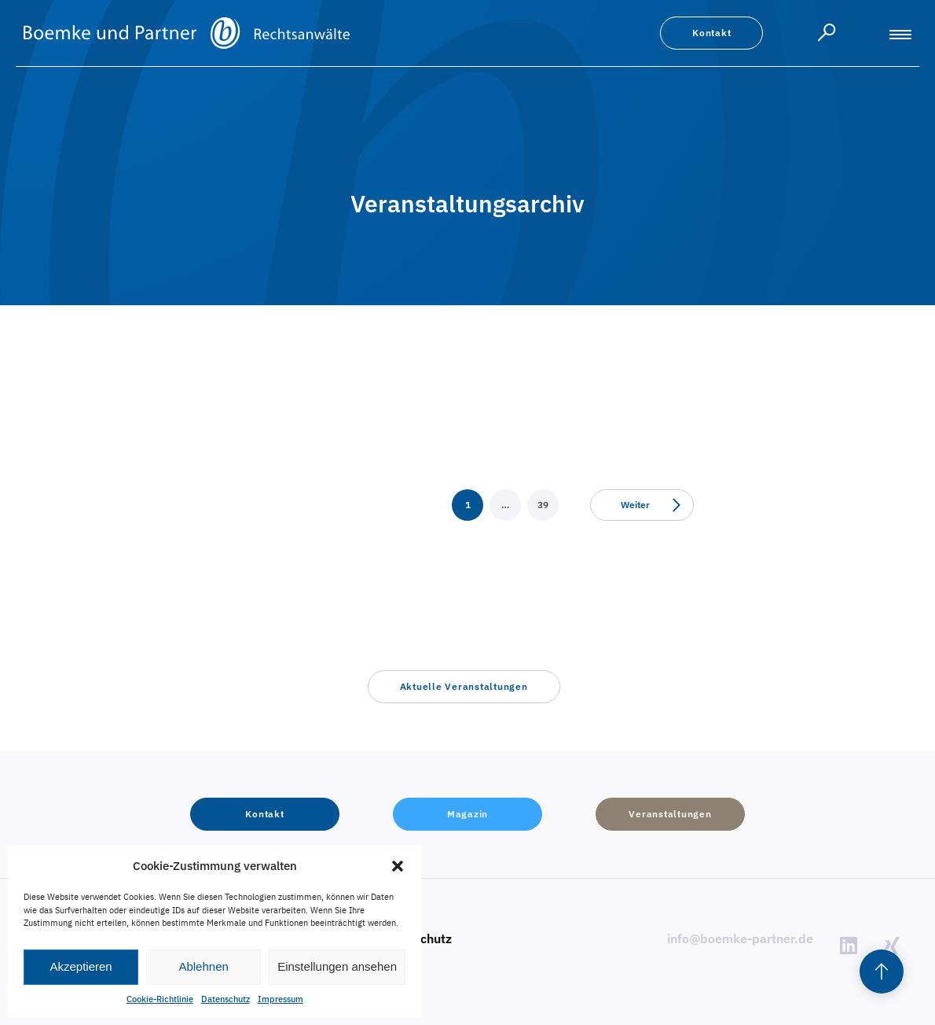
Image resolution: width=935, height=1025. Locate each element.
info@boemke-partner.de (740, 938)
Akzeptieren (81, 966)
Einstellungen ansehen (337, 966)
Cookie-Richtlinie (159, 999)
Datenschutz (225, 999)
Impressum (280, 999)
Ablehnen (203, 966)
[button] (397, 866)
